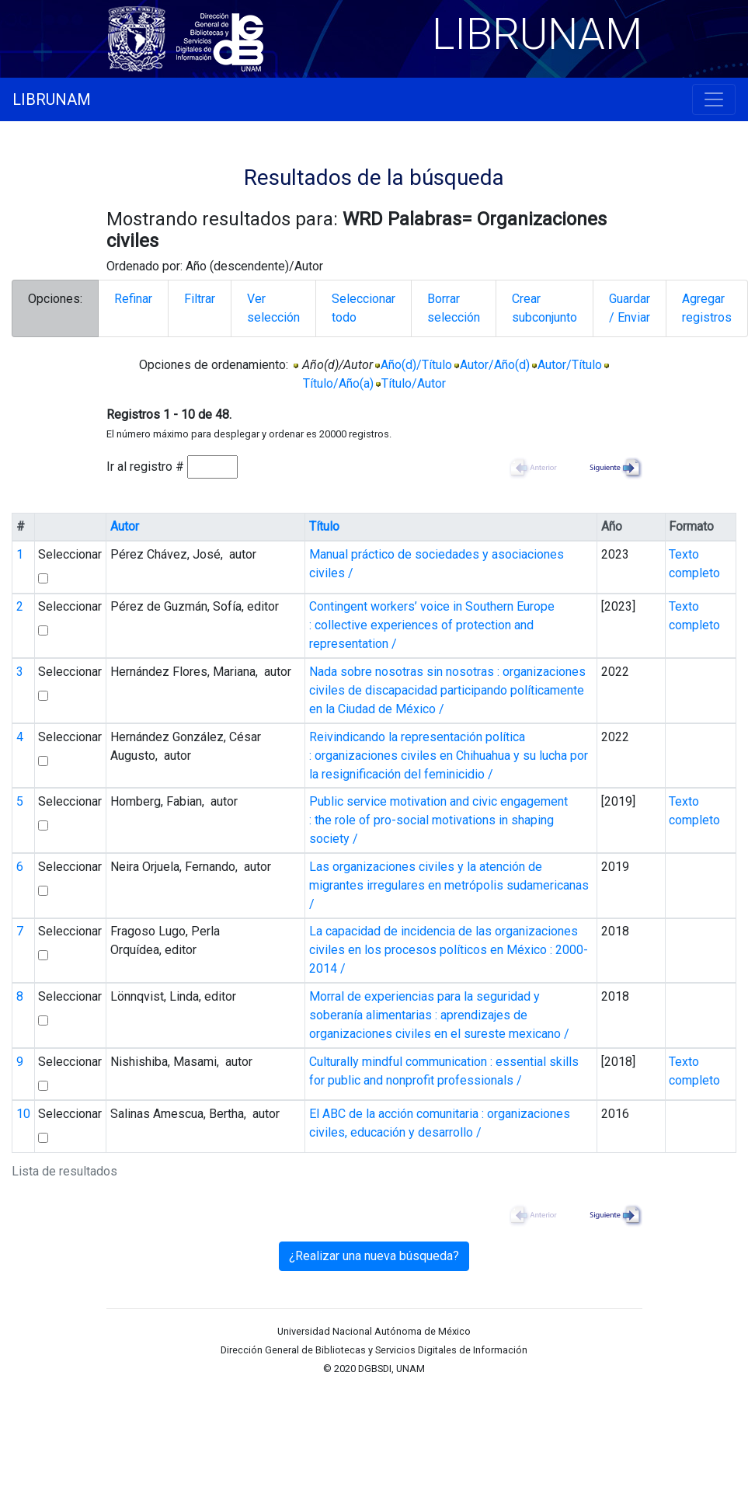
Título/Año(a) (338, 383)
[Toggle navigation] (714, 99)
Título (324, 526)
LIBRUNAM (51, 99)
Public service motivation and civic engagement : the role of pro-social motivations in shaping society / (438, 820)
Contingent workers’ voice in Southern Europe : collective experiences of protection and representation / (432, 625)
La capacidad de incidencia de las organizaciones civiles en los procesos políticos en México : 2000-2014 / (448, 950)
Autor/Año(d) (495, 364)
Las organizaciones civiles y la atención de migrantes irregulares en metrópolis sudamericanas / (449, 885)
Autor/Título (570, 364)
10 (23, 1113)
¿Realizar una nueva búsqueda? (374, 1256)
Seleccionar (70, 554)
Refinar (133, 298)
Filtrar (199, 298)
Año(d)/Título (416, 364)
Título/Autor (413, 383)
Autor (124, 526)
